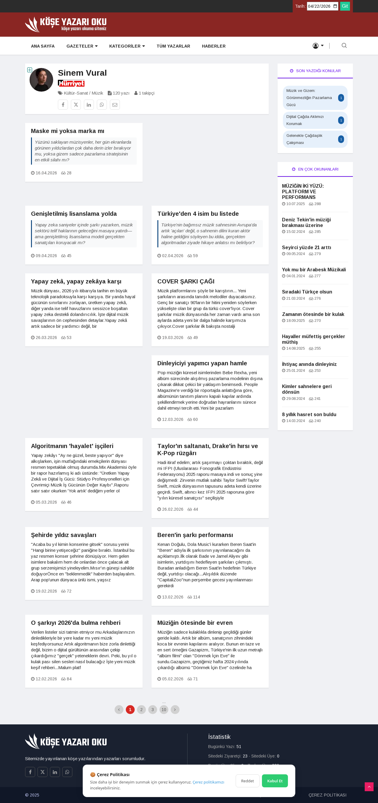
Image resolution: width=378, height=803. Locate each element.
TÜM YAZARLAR (173, 46)
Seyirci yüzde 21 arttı (306, 247)
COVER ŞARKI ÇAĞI (185, 281)
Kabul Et (275, 780)
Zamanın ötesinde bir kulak (313, 314)
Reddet (247, 780)
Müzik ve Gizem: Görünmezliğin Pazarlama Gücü (315, 97)
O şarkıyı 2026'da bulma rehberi (75, 622)
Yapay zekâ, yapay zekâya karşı (76, 281)
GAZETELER (81, 46)
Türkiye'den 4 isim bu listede (198, 213)
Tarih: (300, 6)
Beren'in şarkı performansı (195, 535)
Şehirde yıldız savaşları (63, 535)
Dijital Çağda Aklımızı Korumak (315, 120)
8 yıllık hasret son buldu (309, 414)
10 (164, 709)
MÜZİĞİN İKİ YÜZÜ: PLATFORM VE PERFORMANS (303, 192)
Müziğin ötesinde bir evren (195, 622)
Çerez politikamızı (208, 782)
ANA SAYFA (43, 46)
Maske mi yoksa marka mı (67, 131)
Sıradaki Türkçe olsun (307, 291)
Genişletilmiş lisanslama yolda (74, 213)
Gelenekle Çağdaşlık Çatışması (315, 139)
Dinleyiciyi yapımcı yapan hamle (202, 363)
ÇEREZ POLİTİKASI (327, 795)
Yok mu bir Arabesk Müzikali (314, 269)
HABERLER (214, 46)
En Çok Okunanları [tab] (315, 169)
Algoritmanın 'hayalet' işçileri (72, 446)
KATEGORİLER (127, 46)
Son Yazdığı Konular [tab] (315, 71)
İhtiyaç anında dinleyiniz (309, 364)
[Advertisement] (210, 164)
